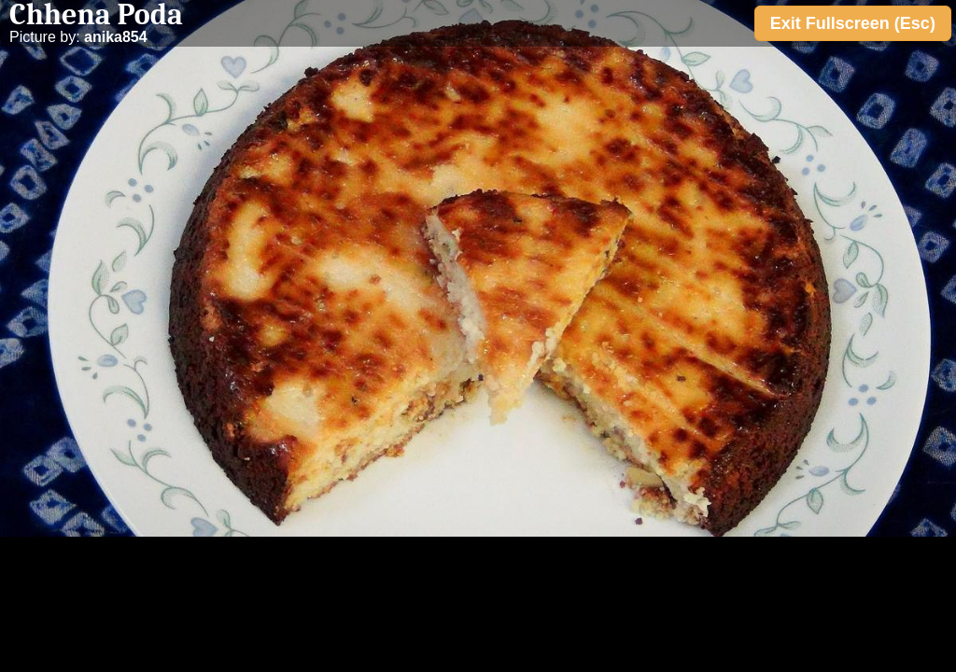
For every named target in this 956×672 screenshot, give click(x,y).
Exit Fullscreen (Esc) (852, 23)
